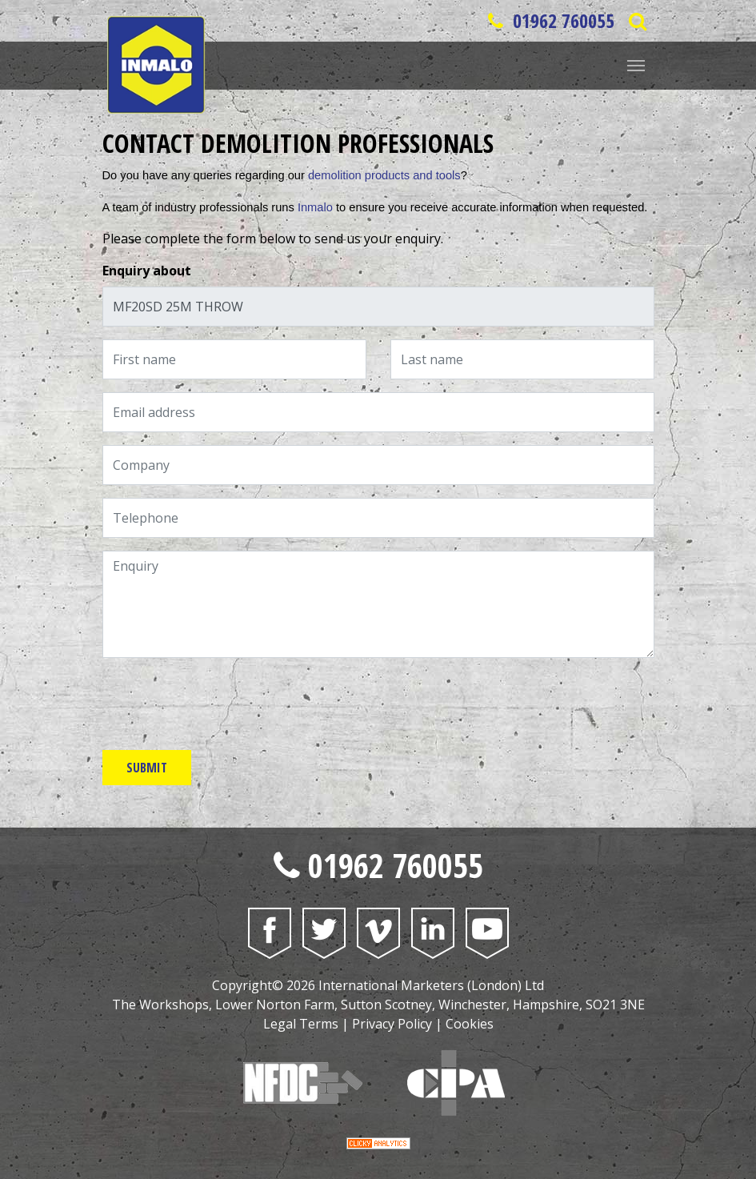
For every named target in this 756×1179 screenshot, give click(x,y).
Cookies (470, 1024)
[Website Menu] (636, 64)
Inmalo (315, 207)
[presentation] (224, 702)
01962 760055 (548, 20)
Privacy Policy (392, 1024)
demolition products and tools (384, 175)
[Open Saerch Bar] (638, 20)
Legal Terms (300, 1024)
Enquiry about (146, 270)
